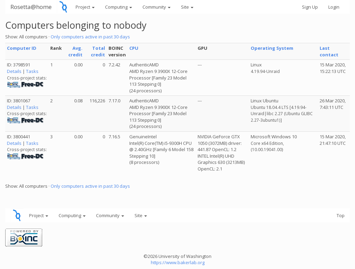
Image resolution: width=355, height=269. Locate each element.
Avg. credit (75, 51)
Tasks (32, 71)
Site (187, 7)
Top (341, 215)
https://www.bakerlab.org (178, 262)
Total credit (98, 51)
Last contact (329, 51)
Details (14, 71)
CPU (133, 48)
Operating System (272, 48)
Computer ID (21, 48)
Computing (118, 7)
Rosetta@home (31, 7)
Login (333, 7)
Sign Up (310, 7)
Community (156, 7)
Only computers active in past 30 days (90, 37)
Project (85, 7)
